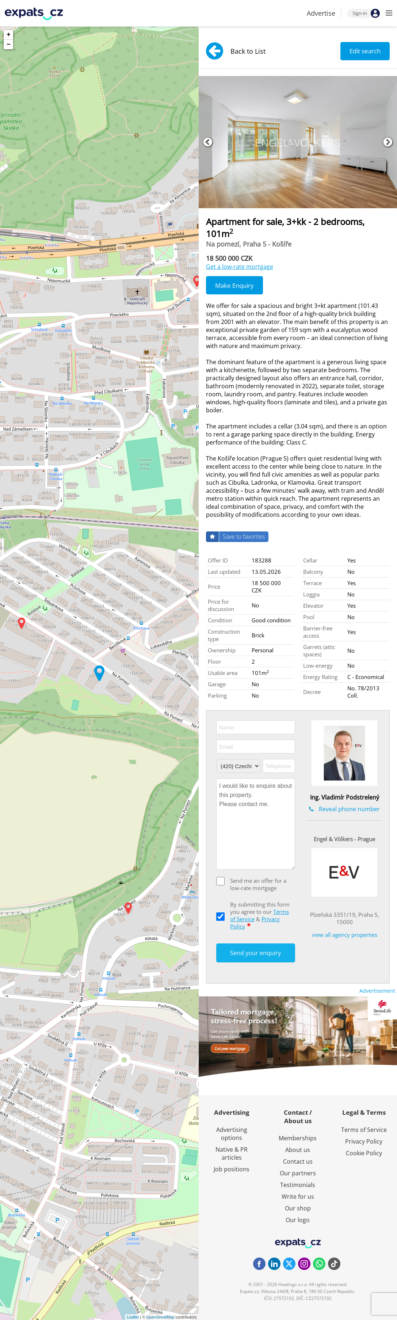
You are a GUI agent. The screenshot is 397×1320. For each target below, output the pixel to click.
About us (297, 1150)
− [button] (9, 44)
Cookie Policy (364, 1153)
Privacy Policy (363, 1141)
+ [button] (9, 34)
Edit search (365, 51)
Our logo (298, 1220)
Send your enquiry (255, 953)
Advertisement (377, 990)
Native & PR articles (231, 1153)
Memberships (298, 1138)
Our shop (298, 1208)
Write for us (298, 1197)
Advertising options (231, 1134)
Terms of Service (364, 1130)
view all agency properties (344, 934)
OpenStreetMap (160, 1317)
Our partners (298, 1173)
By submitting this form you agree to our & (260, 915)
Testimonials (297, 1185)
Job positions (231, 1169)
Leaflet (133, 1317)
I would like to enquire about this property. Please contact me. (255, 824)
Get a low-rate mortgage (239, 267)
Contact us (298, 1161)
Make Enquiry (234, 285)
